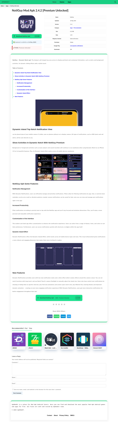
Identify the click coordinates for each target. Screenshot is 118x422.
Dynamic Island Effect (23, 93)
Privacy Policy (64, 417)
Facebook (49, 316)
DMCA (72, 417)
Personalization (77, 27)
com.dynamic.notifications (76, 45)
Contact (49, 417)
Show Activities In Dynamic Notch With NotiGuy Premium (32, 76)
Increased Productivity (24, 86)
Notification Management (24, 83)
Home (54, 2)
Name (14, 379)
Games (62, 2)
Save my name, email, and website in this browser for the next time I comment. (37, 391)
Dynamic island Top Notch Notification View (28, 72)
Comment (15, 362)
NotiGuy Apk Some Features (23, 79)
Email (14, 385)
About (56, 417)
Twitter (68, 316)
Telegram (63, 316)
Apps (69, 2)
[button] (27, 36)
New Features (19, 96)
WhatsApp (56, 316)
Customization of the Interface (26, 89)
